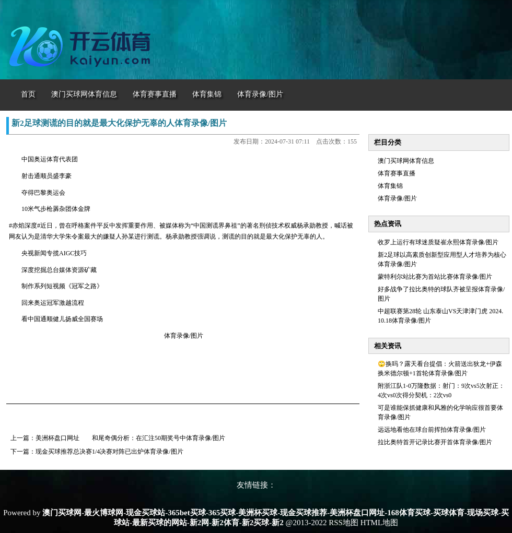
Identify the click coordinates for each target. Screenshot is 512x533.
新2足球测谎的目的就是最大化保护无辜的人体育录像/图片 (119, 123)
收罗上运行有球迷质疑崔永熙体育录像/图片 (438, 242)
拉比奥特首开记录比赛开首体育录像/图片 (435, 442)
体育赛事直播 (396, 173)
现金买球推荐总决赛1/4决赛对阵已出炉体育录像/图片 (109, 451)
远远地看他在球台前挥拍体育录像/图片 (432, 429)
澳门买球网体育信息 (406, 160)
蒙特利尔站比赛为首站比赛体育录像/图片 (435, 276)
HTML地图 (379, 522)
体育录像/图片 (397, 198)
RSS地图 (343, 522)
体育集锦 (390, 185)
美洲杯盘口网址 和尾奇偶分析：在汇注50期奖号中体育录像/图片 (130, 438)
